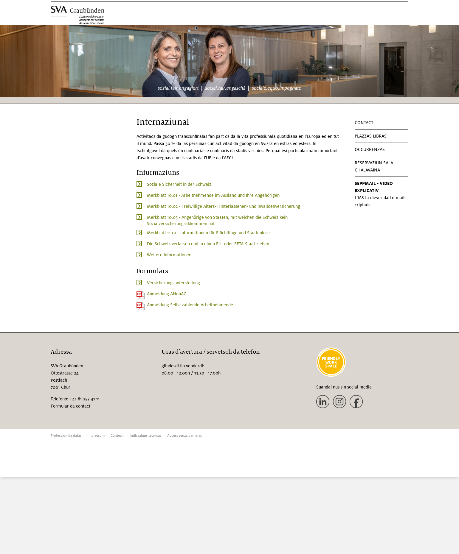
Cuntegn (117, 436)
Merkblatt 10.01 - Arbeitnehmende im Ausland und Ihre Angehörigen (213, 195)
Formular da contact (70, 406)
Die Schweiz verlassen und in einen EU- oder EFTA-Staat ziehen (208, 243)
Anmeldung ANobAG (167, 293)
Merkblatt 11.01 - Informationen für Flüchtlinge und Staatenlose (208, 232)
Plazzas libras (371, 136)
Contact (364, 122)
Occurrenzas (370, 149)
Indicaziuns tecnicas (145, 436)
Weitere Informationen (169, 254)
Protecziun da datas (66, 436)
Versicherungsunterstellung (173, 282)
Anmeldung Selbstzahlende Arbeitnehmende (190, 304)
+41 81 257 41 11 (84, 399)
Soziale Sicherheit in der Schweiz (179, 184)
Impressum (96, 436)
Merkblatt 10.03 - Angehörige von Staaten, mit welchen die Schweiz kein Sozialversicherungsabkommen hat (217, 220)
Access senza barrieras (184, 436)
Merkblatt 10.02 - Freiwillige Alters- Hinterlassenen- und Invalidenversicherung (223, 206)
